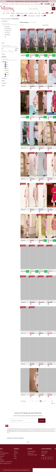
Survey (1, 451)
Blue (6, 64)
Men (39, 13)
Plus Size (38, 15)
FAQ (1, 458)
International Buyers (32, 451)
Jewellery (31, 13)
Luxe (17, 15)
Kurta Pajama (7, 26)
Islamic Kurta (7, 32)
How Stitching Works (4, 453)
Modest (12, 15)
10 (52, 401)
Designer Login (30, 453)
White (6, 72)
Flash (43, 15)
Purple (7, 76)
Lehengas (13, 13)
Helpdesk (2, 460)
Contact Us (16, 453)
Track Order (2, 454)
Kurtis (26, 13)
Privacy (15, 458)
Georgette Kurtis (8, 30)
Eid (51, 13)
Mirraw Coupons (44, 451)
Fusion (23, 15)
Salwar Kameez (19, 13)
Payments (2, 456)
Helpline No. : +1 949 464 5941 (6, 461)
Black (6, 66)
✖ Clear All (4, 56)
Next (52, 403)
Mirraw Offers (44, 453)
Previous (24, 401)
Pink (6, 62)
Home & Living (31, 15)
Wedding (45, 13)
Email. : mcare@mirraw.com (5, 463)
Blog (15, 454)
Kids (36, 13)
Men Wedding (7, 34)
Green (7, 68)
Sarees (7, 13)
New (4, 13)
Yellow (7, 70)
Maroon (7, 74)
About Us (16, 451)
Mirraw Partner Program (32, 454)
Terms (15, 456)
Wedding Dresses (8, 28)
